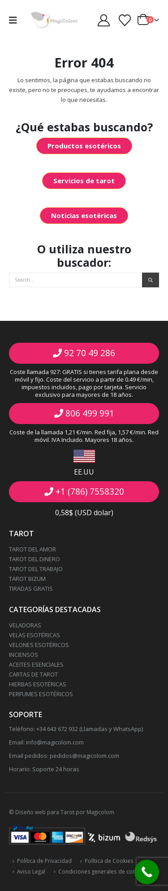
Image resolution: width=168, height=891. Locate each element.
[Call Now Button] (146, 872)
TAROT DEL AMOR (32, 549)
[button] (16, 20)
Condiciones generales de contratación (108, 871)
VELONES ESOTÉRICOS (39, 645)
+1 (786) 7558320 (90, 491)
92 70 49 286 (89, 353)
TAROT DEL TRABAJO (36, 569)
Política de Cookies (109, 860)
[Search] (150, 280)
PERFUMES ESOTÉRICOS (41, 694)
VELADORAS (25, 625)
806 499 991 (89, 413)
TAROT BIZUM (27, 579)
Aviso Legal (31, 871)
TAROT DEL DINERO (34, 559)
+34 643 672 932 (56, 729)
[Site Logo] (54, 20)
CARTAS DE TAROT (33, 674)
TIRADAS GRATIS (31, 588)
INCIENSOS (23, 655)
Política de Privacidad (44, 860)
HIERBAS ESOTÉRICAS (37, 684)
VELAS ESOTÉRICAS (34, 635)
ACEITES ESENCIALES (36, 664)
